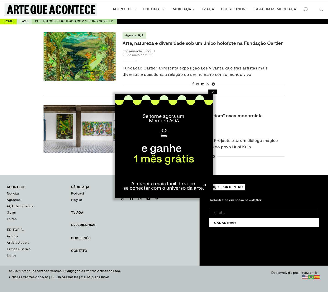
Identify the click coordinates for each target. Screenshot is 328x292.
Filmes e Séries (19, 249)
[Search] (321, 9)
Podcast (77, 193)
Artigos (12, 236)
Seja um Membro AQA (275, 9)
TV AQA (207, 9)
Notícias (14, 193)
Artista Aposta (18, 242)
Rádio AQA (181, 9)
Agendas (14, 200)
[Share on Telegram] (213, 84)
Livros (11, 255)
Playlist (76, 200)
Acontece (123, 9)
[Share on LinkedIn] (202, 84)
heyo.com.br (309, 272)
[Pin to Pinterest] (197, 84)
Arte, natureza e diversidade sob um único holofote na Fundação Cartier (203, 43)
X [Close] (213, 92)
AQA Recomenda (20, 206)
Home (8, 21)
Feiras (12, 219)
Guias (11, 212)
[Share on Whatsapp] (208, 84)
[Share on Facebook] (193, 84)
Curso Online (234, 9)
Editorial (152, 9)
